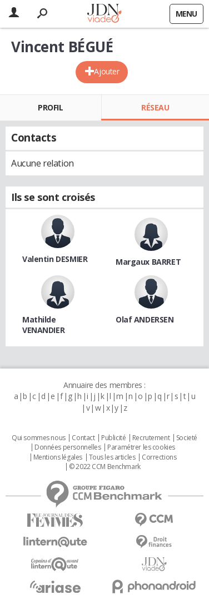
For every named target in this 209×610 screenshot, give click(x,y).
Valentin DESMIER (54, 259)
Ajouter (106, 71)
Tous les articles (112, 457)
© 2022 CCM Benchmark (105, 467)
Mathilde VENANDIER (43, 324)
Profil (50, 107)
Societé (186, 438)
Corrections (159, 457)
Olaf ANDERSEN (145, 319)
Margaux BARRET (148, 261)
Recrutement (151, 438)
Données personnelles (67, 447)
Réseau (155, 107)
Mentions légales (57, 457)
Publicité (113, 438)
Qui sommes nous (39, 438)
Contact (83, 438)
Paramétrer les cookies (141, 447)
